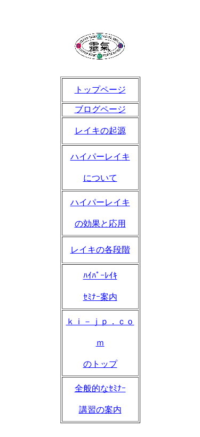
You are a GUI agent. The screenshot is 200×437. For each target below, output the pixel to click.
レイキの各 (91, 249)
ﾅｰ (121, 388)
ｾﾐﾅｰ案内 (100, 296)
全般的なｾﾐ (96, 388)
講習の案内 (100, 409)
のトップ (100, 363)
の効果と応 (96, 223)
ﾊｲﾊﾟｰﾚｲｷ (100, 275)
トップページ (100, 89)
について (100, 177)
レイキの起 (96, 130)
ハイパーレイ (96, 156)
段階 (121, 249)
